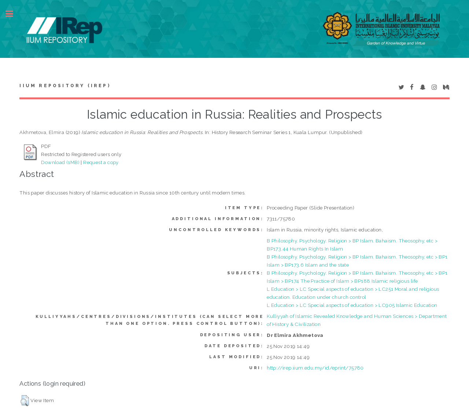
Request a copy (101, 162)
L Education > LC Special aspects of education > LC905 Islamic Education (352, 305)
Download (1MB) (60, 162)
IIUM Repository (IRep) (64, 85)
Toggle (13, 13)
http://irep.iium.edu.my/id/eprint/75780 (315, 368)
